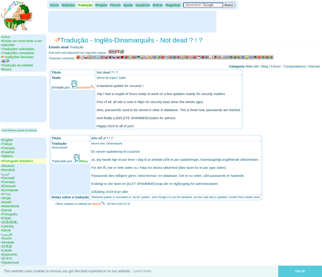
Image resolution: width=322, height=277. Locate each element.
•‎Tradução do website (17, 65)
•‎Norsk (6, 230)
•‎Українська (10, 262)
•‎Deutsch (7, 166)
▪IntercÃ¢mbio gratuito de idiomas (19, 130)
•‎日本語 (6, 246)
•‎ (5, 61)
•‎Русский (8, 178)
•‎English (7, 140)
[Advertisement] (132, 21)
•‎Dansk (6, 210)
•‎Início (5, 37)
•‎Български (9, 190)
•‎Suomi (6, 238)
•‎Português (9, 214)
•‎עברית (6, 194)
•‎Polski (6, 218)
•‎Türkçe (6, 144)
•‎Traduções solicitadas (17, 49)
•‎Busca (6, 69)
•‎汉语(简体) (9, 222)
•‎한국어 (6, 258)
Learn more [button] (142, 271)
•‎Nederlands (10, 206)
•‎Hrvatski (7, 242)
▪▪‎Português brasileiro (17, 161)
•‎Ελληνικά (8, 186)
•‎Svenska (8, 182)
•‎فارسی (6, 234)
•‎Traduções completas (17, 53)
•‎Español (7, 152)
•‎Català (6, 250)
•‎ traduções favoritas (17, 57)
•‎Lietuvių (7, 226)
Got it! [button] (300, 271)
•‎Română (8, 170)
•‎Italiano (7, 156)
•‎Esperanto (9, 254)
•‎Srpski (6, 202)
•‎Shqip (6, 198)
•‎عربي (5, 174)
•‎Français (8, 148)
